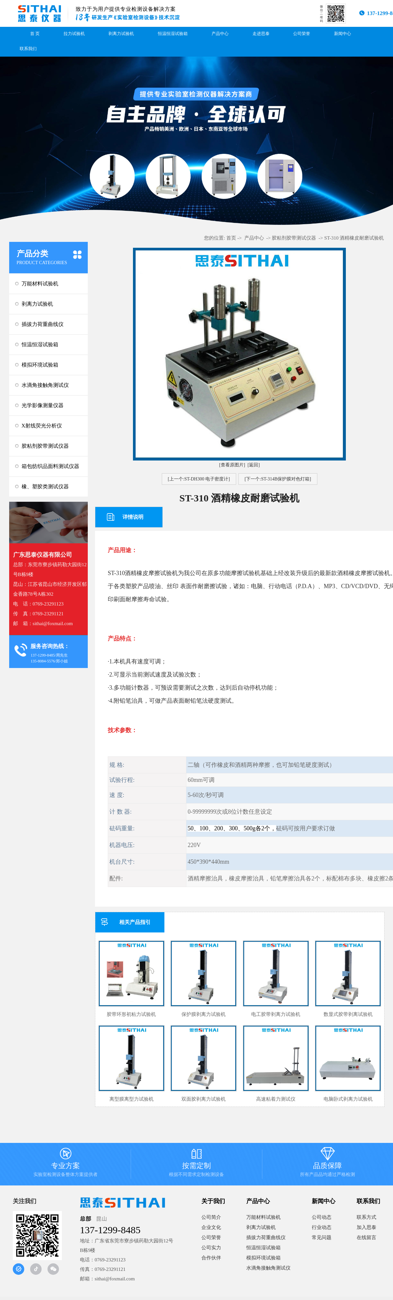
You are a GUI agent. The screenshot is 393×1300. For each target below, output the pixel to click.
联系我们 (28, 48)
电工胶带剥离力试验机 (275, 1014)
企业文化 (211, 1227)
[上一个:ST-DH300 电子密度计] (199, 479)
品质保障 (327, 1164)
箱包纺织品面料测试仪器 (50, 466)
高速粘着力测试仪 (275, 1099)
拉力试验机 (74, 33)
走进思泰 (261, 33)
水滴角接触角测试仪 (45, 385)
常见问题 (321, 1237)
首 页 (35, 33)
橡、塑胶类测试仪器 (45, 486)
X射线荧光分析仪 (42, 425)
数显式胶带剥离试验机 (348, 1014)
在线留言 (366, 1237)
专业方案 (65, 1164)
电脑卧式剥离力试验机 (348, 1099)
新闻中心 (342, 33)
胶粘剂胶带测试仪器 (45, 446)
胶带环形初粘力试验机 (131, 1014)
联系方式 (366, 1217)
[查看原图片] (232, 464)
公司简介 (211, 1217)
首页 (231, 238)
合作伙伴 (211, 1257)
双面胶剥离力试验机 (203, 1099)
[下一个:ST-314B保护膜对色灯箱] (278, 479)
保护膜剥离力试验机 (203, 1014)
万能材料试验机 (40, 283)
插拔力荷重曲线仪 (43, 324)
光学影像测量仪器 (43, 405)
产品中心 (220, 33)
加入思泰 (366, 1227)
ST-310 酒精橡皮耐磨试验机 (354, 238)
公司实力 (211, 1247)
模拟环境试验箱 (40, 365)
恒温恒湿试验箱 (173, 33)
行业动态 (321, 1227)
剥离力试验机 (121, 33)
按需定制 (196, 1164)
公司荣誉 (301, 33)
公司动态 (321, 1217)
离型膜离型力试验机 (131, 1099)
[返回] (254, 464)
